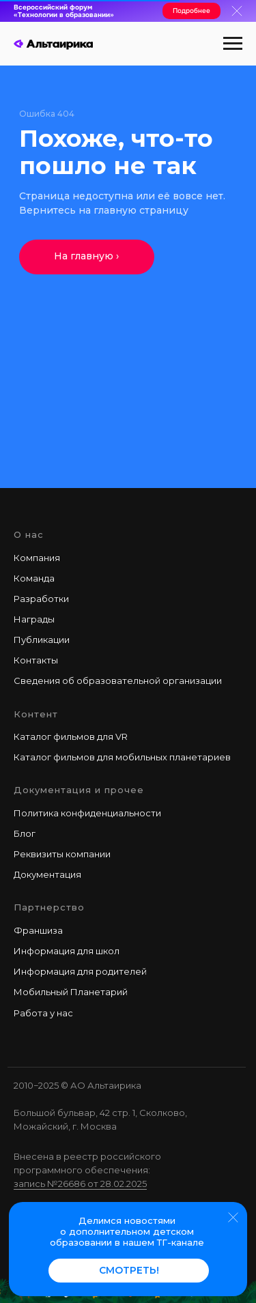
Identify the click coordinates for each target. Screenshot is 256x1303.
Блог (24, 833)
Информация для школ (66, 950)
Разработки (41, 598)
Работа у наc (43, 1012)
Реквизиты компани (59, 853)
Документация (47, 874)
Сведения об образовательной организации (118, 680)
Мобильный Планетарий (71, 991)
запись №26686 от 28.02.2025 (80, 1183)
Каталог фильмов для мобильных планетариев (122, 756)
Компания (37, 557)
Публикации (42, 639)
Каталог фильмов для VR (71, 736)
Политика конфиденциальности (87, 812)
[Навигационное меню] (232, 44)
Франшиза (38, 930)
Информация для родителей (80, 971)
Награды (34, 619)
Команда (34, 578)
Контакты (36, 660)
